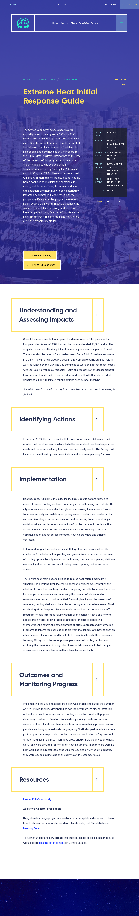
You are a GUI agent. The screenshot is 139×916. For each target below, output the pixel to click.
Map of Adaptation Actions (84, 23)
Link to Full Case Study (42, 265)
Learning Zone (31, 829)
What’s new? (110, 4)
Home (13, 4)
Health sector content (52, 843)
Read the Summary (41, 255)
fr (121, 24)
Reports (64, 23)
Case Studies (46, 79)
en (121, 21)
